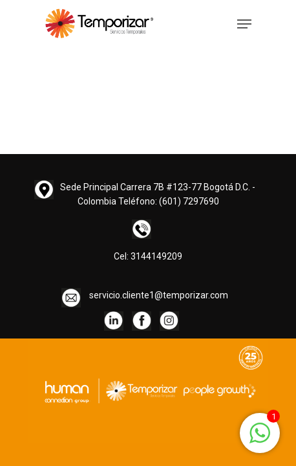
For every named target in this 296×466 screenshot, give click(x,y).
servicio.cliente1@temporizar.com (158, 295)
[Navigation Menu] (244, 23)
